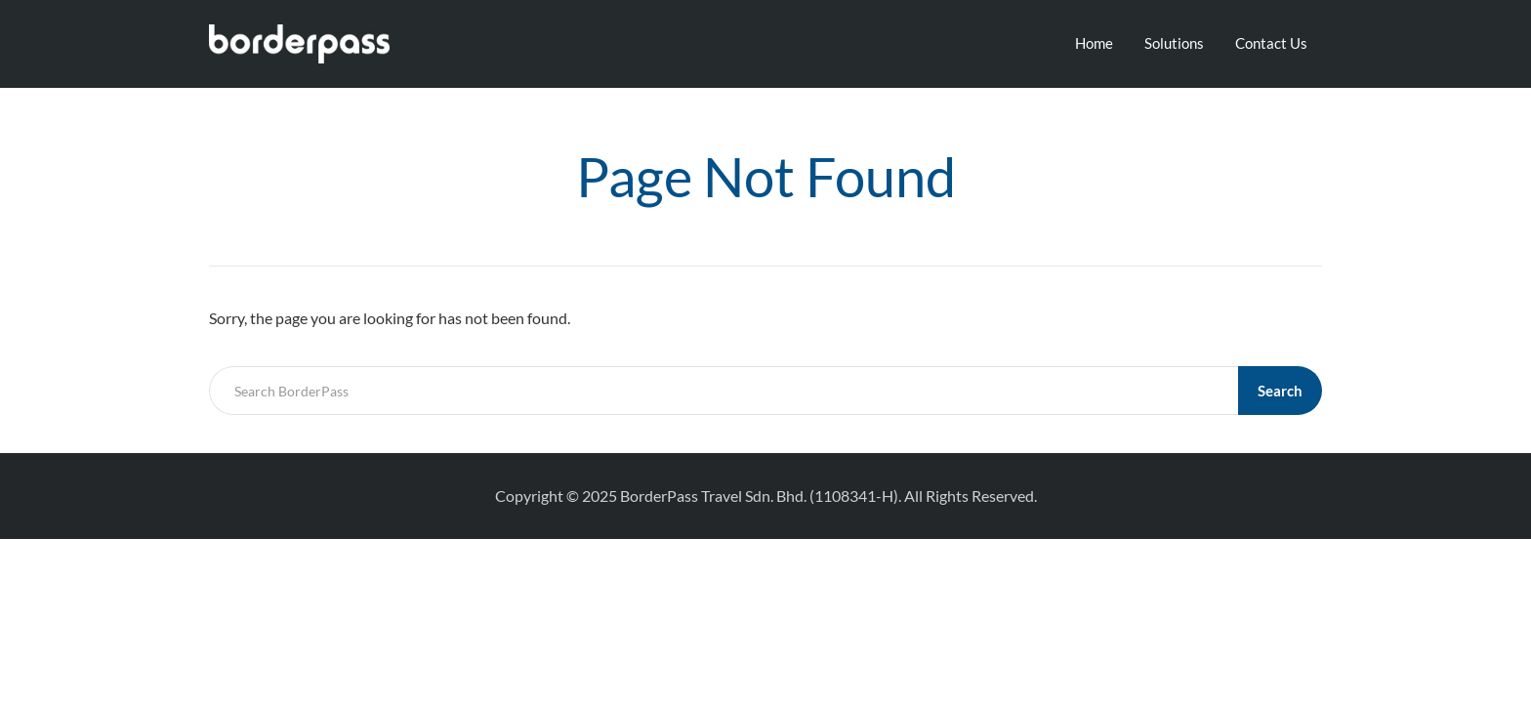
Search (1280, 390)
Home (1094, 43)
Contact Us (1271, 43)
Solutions (1174, 43)
